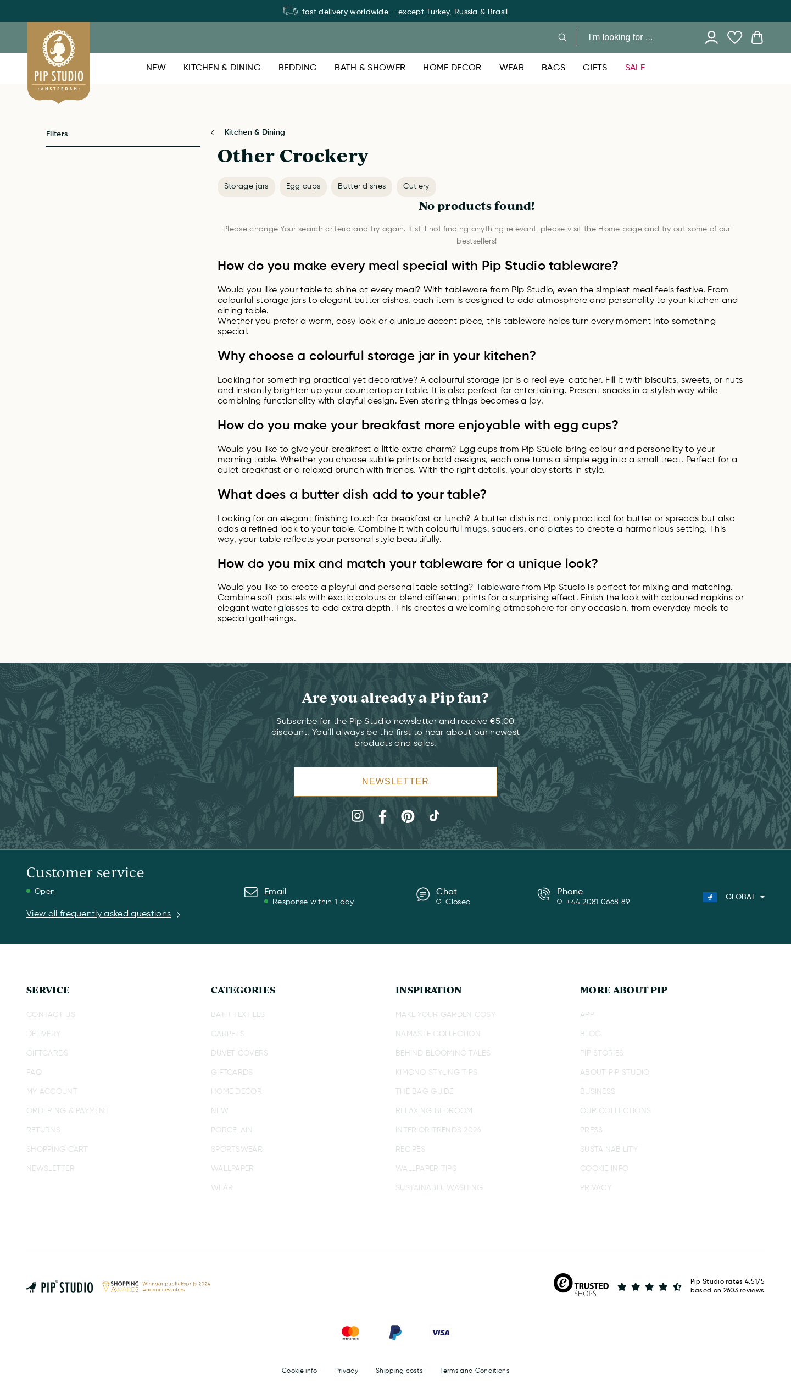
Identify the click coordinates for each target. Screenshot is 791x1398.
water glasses (280, 608)
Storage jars (246, 186)
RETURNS (43, 1130)
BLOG (590, 1034)
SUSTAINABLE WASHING (439, 1188)
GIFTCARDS (47, 1053)
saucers (507, 529)
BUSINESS (597, 1092)
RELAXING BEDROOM (434, 1111)
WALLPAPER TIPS (426, 1169)
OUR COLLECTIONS (615, 1111)
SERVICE (48, 989)
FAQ (34, 1072)
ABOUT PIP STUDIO (614, 1072)
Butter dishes (362, 186)
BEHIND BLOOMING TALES (443, 1053)
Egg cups (303, 186)
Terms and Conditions (474, 1371)
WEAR (222, 1188)
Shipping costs (399, 1371)
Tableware (498, 587)
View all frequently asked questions (104, 914)
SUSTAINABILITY (609, 1149)
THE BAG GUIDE (425, 1092)
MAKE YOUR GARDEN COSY (445, 1015)
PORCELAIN (232, 1130)
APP (587, 1015)
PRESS (591, 1130)
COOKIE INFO (604, 1169)
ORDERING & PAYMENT (67, 1111)
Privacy (346, 1371)
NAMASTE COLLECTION (438, 1034)
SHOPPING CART (57, 1149)
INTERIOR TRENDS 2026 (438, 1130)
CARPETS (227, 1034)
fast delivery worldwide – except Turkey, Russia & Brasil (395, 12)
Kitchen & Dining (255, 132)
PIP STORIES (601, 1053)
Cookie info (299, 1371)
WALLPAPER (232, 1169)
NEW (220, 1111)
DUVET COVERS (239, 1053)
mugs (475, 529)
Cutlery (416, 186)
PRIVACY (595, 1188)
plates (561, 529)
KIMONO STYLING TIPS (436, 1072)
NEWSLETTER (50, 1169)
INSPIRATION (429, 989)
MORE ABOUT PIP (623, 989)
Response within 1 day (313, 902)
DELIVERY (43, 1034)
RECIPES (410, 1149)
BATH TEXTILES (238, 1015)
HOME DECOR (236, 1092)
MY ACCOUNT (51, 1092)
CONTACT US (50, 1015)
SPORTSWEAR (237, 1149)
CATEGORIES (243, 989)
